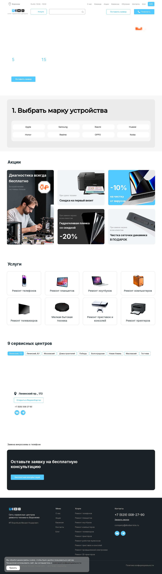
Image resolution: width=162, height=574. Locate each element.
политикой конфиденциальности (67, 563)
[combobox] (65, 11)
